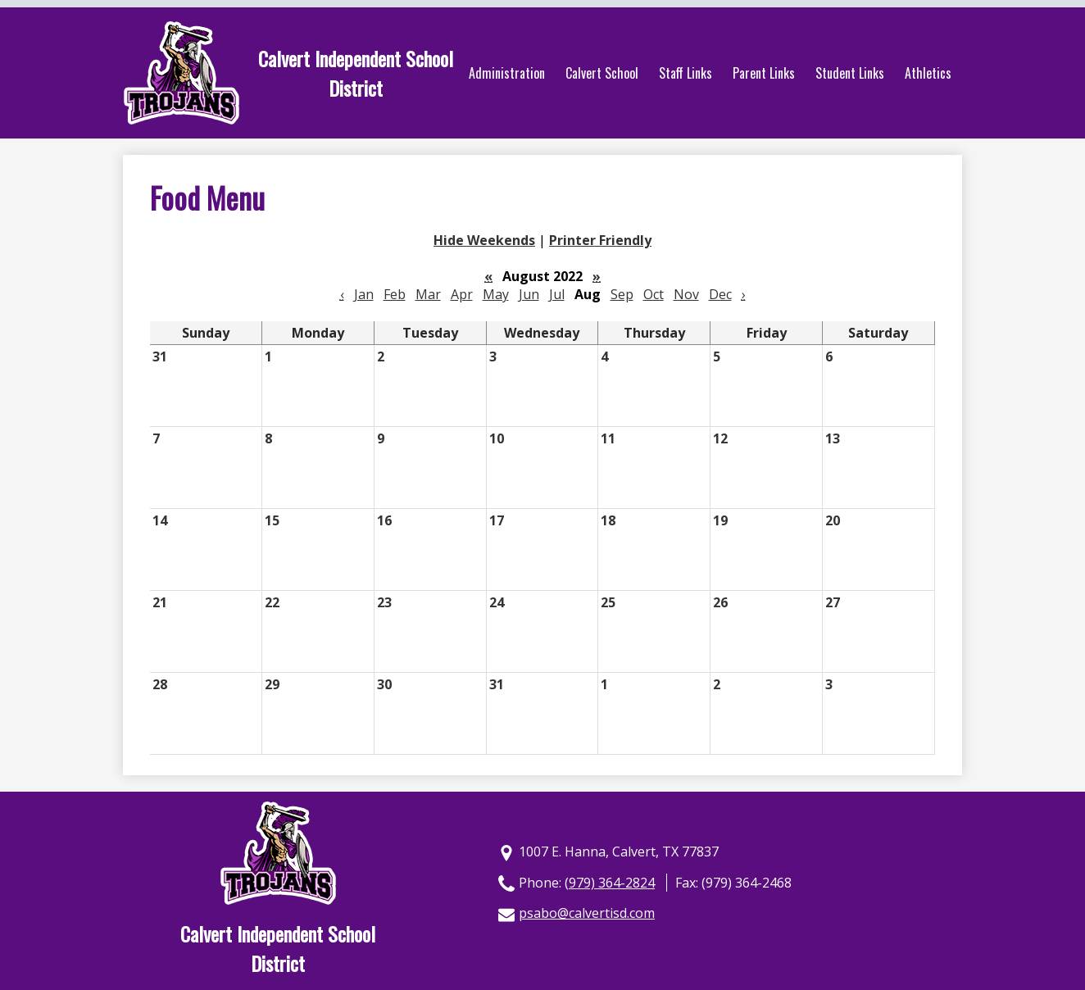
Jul (557, 294)
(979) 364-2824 (610, 883)
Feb (395, 294)
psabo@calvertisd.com (587, 913)
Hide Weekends (484, 240)
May (496, 294)
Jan (364, 294)
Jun (529, 294)
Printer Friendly (600, 240)
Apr (462, 294)
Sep (622, 294)
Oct (653, 294)
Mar (428, 294)
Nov (686, 294)
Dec (720, 294)
